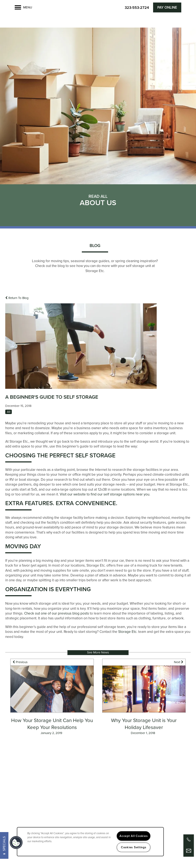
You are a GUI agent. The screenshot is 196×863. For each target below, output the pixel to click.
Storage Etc (127, 634)
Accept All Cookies (133, 836)
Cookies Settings (133, 847)
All (8, 414)
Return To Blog (17, 300)
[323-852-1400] (188, 839)
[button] (167, 7)
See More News (98, 655)
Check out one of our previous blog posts (56, 616)
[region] (90, 841)
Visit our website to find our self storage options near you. (105, 497)
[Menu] (23, 7)
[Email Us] (188, 851)
